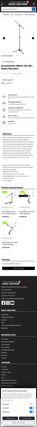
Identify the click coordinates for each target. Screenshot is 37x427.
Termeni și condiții (7, 317)
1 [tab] (7, 57)
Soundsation (10, 62)
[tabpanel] (18, 37)
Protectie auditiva (7, 386)
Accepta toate (27, 418)
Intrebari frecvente (8, 350)
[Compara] (15, 195)
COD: (4, 83)
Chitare (3, 367)
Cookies (4, 320)
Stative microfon (19, 14)
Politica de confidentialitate (11, 325)
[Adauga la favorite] (15, 192)
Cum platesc (5, 344)
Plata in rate (5, 347)
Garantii (4, 353)
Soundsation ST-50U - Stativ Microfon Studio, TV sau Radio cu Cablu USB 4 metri (27, 212)
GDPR (3, 323)
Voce (12, 14)
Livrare (3, 358)
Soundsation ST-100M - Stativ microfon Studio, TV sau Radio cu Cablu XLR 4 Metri (9, 243)
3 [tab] (30, 57)
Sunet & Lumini (6, 372)
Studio (3, 375)
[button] (3, 4)
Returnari (4, 339)
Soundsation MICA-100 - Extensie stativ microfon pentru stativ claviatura (9, 212)
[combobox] (18, 9)
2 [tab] (18, 57)
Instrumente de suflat (9, 380)
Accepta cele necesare (18, 422)
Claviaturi (4, 369)
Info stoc (4, 355)
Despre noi (4, 314)
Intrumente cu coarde (9, 383)
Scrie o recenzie (16, 73)
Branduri (4, 328)
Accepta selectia (10, 418)
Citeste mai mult (7, 400)
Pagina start (6, 14)
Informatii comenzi (7, 342)
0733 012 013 (11, 296)
